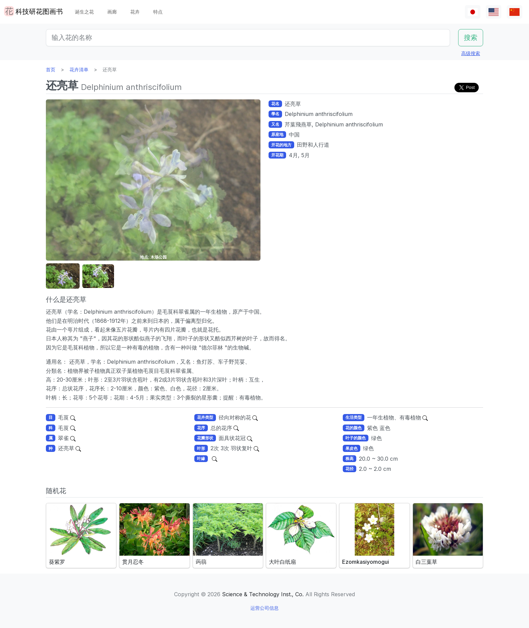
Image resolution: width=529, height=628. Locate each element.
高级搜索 (470, 53)
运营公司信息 (264, 608)
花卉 (135, 12)
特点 (158, 12)
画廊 (112, 12)
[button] (63, 276)
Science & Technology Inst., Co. (263, 594)
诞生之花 (84, 12)
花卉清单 (78, 69)
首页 (50, 69)
